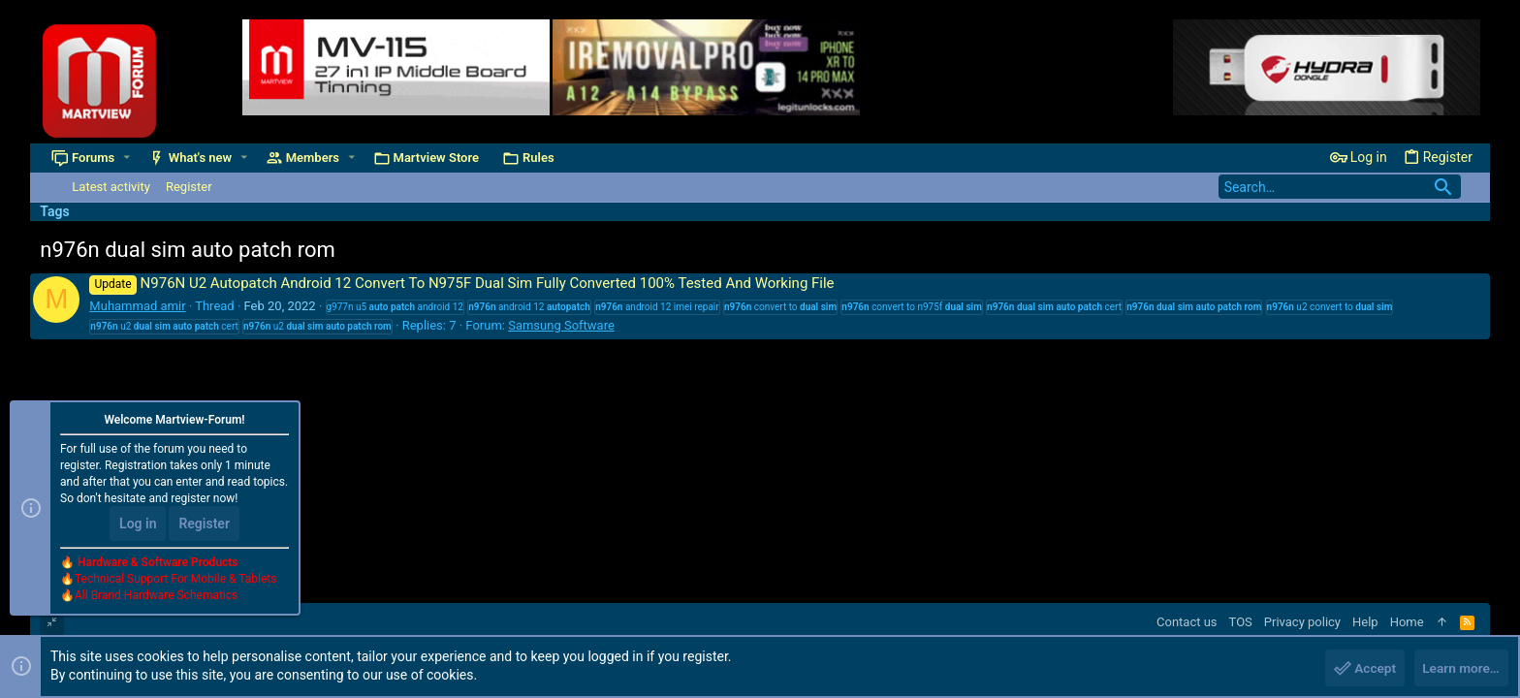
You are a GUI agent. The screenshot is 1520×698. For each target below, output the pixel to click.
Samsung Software (561, 325)
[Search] (1340, 186)
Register (204, 525)
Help (1365, 622)
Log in (137, 525)
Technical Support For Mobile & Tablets (175, 580)
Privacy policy (1302, 622)
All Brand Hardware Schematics (156, 597)
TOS (1240, 622)
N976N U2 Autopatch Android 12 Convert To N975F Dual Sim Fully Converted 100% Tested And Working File (461, 283)
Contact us (1187, 622)
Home (1407, 622)
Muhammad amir (137, 306)
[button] (126, 157)
